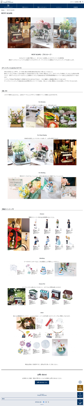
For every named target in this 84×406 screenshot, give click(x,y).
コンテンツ (58, 7)
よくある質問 (80, 403)
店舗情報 (76, 7)
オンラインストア (8, 7)
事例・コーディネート (42, 7)
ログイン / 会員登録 (74, 1)
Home (2, 10)
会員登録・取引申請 (80, 389)
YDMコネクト (25, 7)
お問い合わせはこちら (42, 382)
